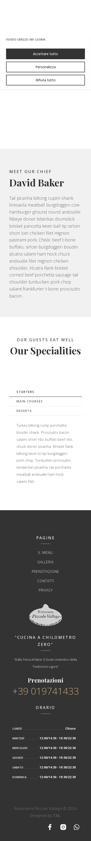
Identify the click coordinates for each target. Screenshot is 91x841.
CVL (56, 815)
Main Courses (30, 401)
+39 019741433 (45, 690)
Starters (25, 392)
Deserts (24, 411)
